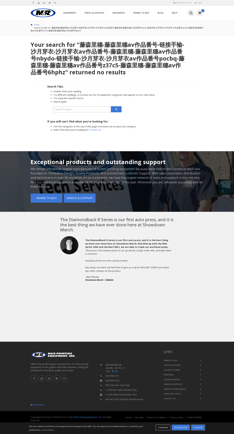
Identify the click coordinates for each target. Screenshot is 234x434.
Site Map (139, 417)
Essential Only (180, 427)
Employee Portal (172, 393)
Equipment (69, 12)
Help (174, 12)
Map (115, 371)
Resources (119, 12)
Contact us (95, 129)
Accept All (198, 427)
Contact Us (170, 398)
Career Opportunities (175, 389)
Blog (160, 12)
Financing (169, 374)
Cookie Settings (194, 417)
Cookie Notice (48, 430)
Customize (163, 427)
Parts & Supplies (94, 12)
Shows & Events (172, 379)
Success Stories (172, 370)
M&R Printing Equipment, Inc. (88, 417)
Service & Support (80, 198)
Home (36, 24)
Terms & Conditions (157, 417)
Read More (37, 404)
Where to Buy (141, 12)
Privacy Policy (176, 417)
